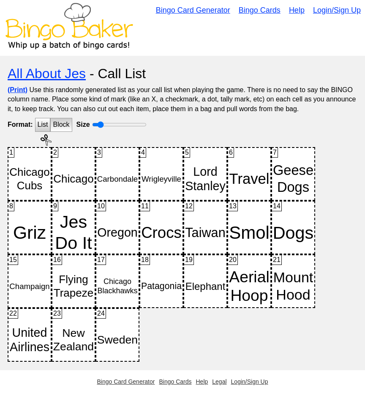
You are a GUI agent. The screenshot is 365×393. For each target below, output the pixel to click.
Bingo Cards (260, 10)
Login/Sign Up (337, 10)
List (43, 124)
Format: (20, 124)
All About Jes (47, 73)
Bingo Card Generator (193, 10)
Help (297, 10)
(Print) (17, 89)
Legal (219, 382)
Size (83, 124)
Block (61, 124)
